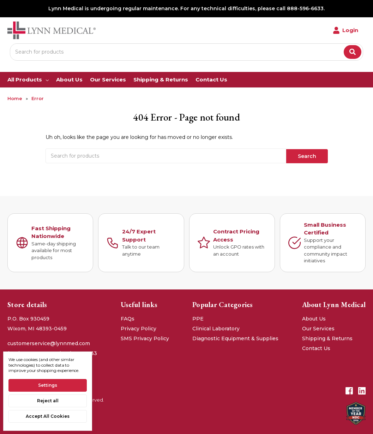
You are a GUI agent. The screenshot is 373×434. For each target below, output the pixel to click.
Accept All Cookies (48, 416)
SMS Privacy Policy (145, 338)
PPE (198, 318)
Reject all (48, 400)
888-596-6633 (305, 8)
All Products (28, 79)
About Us (69, 79)
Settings (47, 385)
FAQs (127, 318)
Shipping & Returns (160, 79)
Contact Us (211, 79)
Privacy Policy (138, 328)
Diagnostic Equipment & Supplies (235, 338)
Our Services (108, 79)
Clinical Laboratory (216, 328)
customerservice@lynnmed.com (48, 343)
